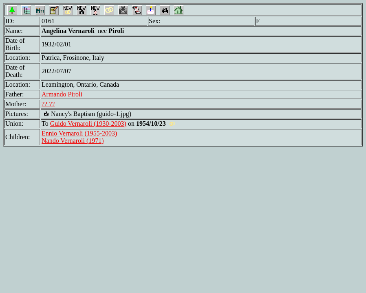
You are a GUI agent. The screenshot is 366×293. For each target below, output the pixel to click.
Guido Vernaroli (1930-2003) (88, 123)
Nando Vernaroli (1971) (73, 140)
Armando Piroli (62, 94)
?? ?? (48, 104)
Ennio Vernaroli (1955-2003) (79, 133)
